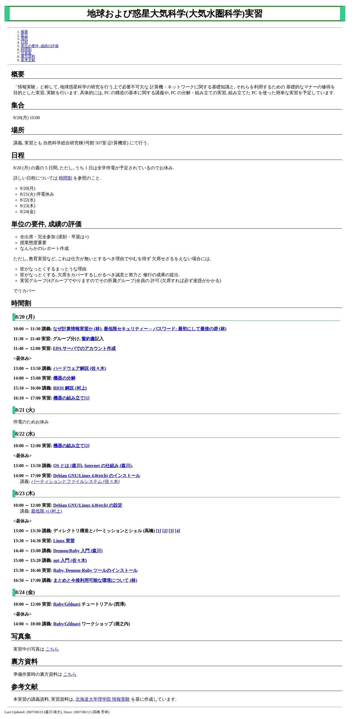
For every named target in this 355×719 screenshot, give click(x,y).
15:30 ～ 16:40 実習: (33, 570)
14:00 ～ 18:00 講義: (33, 623)
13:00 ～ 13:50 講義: (33, 368)
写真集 (26, 53)
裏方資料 (28, 56)
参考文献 (28, 60)
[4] (177, 530)
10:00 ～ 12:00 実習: (33, 445)
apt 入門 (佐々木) (70, 560)
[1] (158, 530)
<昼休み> (22, 358)
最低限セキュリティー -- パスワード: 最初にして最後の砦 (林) (165, 328)
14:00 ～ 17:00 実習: (33, 475)
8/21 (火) (25, 410)
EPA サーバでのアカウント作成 (84, 348)
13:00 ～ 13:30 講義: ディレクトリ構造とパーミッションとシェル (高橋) (84, 530)
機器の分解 (64, 378)
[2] (165, 530)
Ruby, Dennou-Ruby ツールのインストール (95, 570)
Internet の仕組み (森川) (108, 465)
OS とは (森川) (67, 465)
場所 (24, 39)
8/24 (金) (25, 592)
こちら (52, 649)
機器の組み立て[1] (71, 398)
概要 (24, 32)
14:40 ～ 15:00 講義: (33, 550)
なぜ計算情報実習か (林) (77, 328)
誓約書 (88, 338)
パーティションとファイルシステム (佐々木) (75, 481)
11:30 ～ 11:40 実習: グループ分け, (47, 338)
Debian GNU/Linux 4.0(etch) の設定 (87, 505)
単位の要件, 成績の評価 (40, 46)
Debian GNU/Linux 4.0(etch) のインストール (96, 475)
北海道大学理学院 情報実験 (102, 699)
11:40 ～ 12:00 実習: (33, 348)
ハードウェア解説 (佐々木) (79, 368)
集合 (24, 35)
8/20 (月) (25, 317)
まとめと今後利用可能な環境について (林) (95, 580)
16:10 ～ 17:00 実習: (33, 398)
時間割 (26, 50)
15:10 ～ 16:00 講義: (33, 388)
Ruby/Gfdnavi (66, 604)
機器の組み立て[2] (71, 445)
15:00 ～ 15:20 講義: (33, 560)
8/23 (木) (25, 493)
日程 (24, 42)
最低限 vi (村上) (46, 511)
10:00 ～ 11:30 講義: (33, 328)
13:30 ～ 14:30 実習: (33, 540)
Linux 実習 (64, 540)
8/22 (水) (25, 434)
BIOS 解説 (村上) (70, 388)
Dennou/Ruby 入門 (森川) (78, 550)
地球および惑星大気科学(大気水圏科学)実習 (174, 14)
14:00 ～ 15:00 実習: (33, 378)
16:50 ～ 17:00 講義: (33, 580)
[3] (171, 530)
